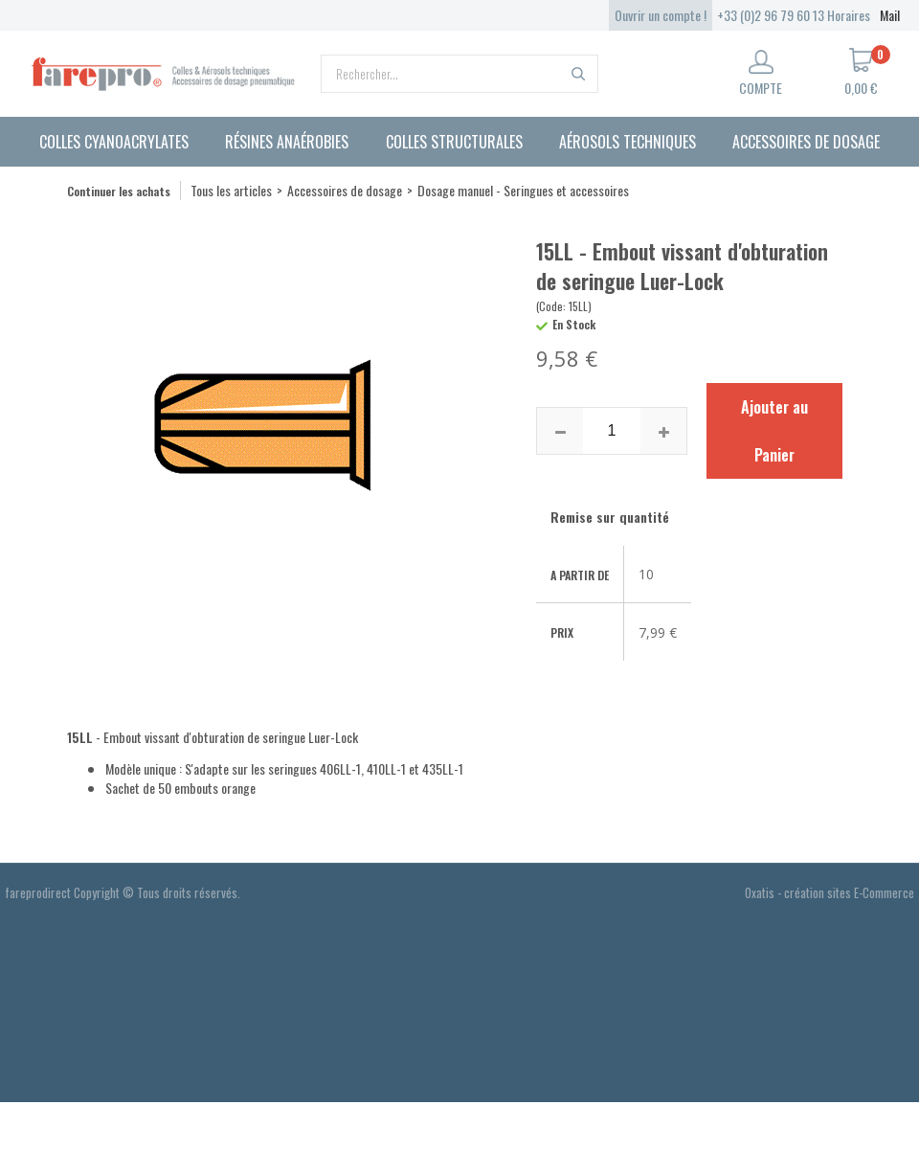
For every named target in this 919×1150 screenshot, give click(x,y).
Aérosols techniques (627, 141)
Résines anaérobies (286, 141)
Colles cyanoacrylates (114, 141)
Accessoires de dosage (806, 141)
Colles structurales (454, 141)
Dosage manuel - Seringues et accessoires (523, 190)
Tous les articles (231, 190)
